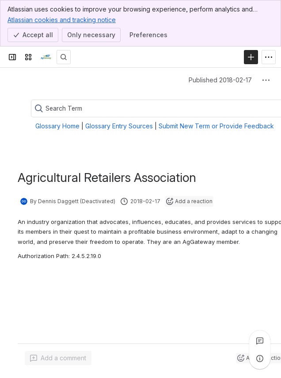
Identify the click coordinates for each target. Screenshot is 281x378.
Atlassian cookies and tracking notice (62, 19)
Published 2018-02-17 (220, 80)
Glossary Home (57, 126)
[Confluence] (46, 57)
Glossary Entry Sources (119, 126)
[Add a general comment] (58, 358)
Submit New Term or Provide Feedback (216, 126)
